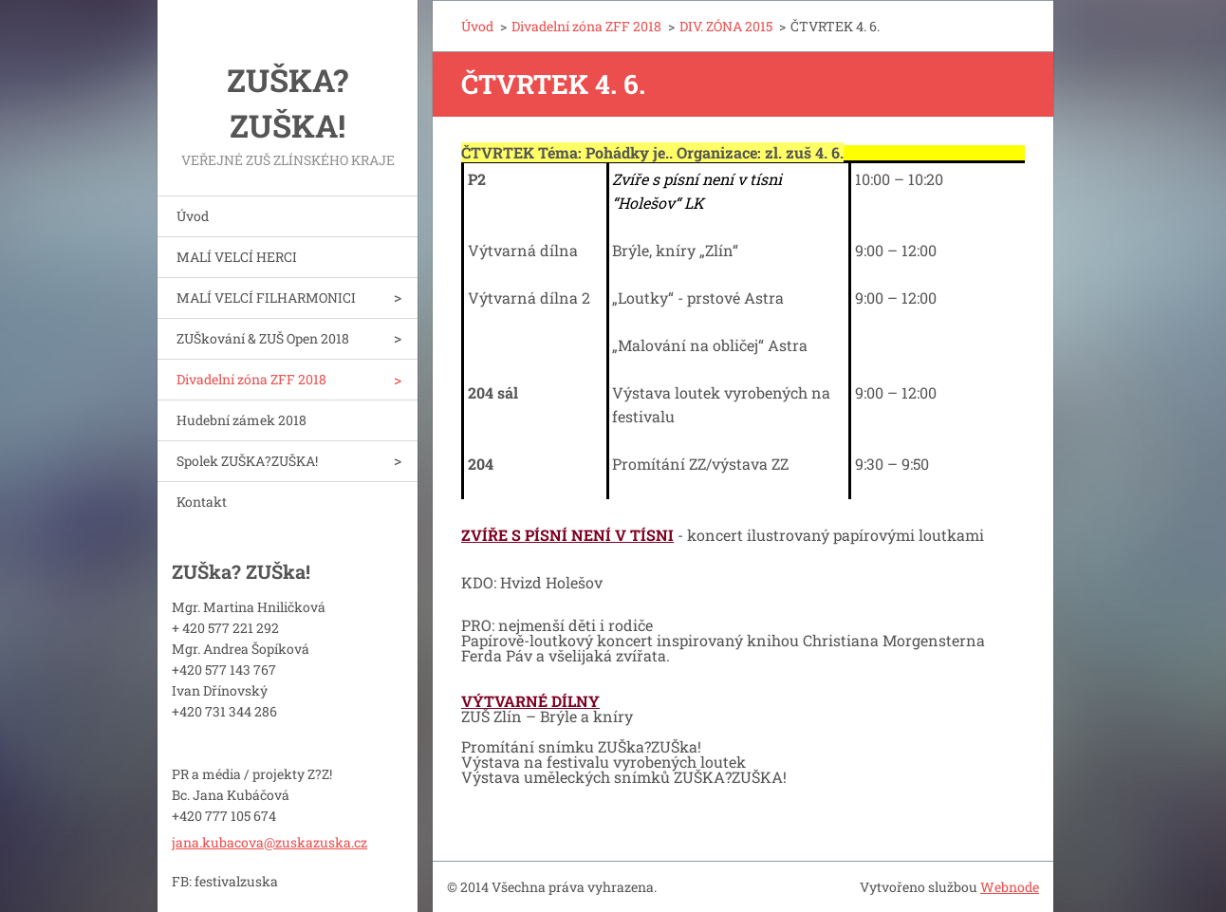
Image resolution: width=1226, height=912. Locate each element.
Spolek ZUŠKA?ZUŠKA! (247, 461)
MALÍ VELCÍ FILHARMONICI (266, 297)
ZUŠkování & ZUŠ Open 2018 (262, 338)
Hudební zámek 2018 (241, 420)
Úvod (192, 216)
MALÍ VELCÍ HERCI (236, 257)
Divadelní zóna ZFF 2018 (251, 379)
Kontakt (201, 502)
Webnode (1009, 887)
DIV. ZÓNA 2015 (725, 26)
